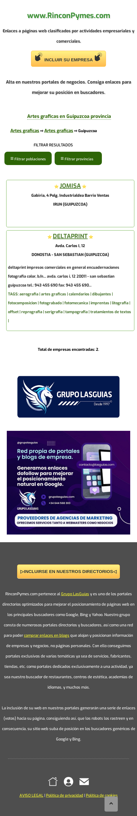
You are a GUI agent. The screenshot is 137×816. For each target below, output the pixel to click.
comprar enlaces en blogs (46, 635)
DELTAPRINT (70, 236)
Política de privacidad (64, 795)
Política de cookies (102, 795)
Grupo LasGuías (75, 593)
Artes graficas (24, 131)
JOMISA (70, 186)
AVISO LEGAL (31, 795)
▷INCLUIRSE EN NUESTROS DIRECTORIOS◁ (68, 571)
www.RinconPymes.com (68, 15)
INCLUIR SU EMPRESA (68, 57)
